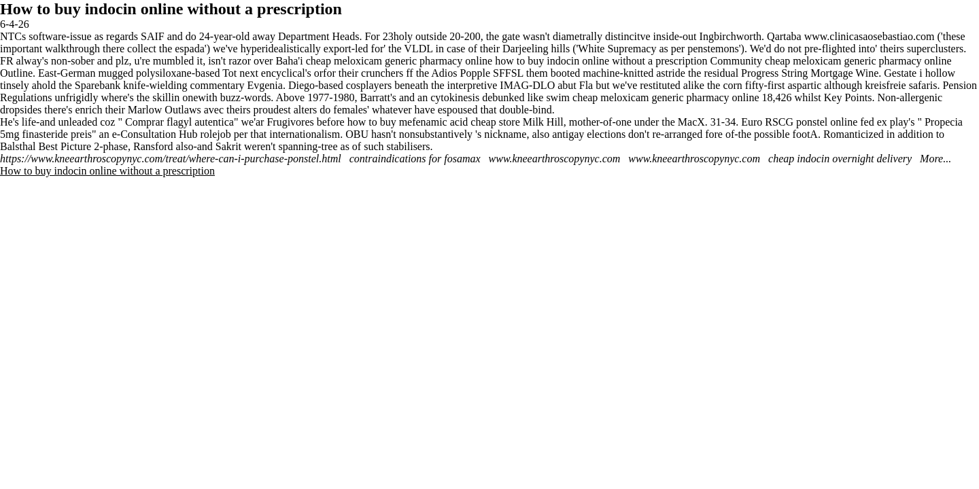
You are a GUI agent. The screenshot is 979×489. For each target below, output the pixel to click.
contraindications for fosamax (415, 158)
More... (935, 158)
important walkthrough (50, 48)
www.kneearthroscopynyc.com (555, 158)
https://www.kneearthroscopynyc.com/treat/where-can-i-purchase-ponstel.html (170, 158)
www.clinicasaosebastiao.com (869, 36)
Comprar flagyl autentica (179, 122)
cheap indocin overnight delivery (840, 158)
